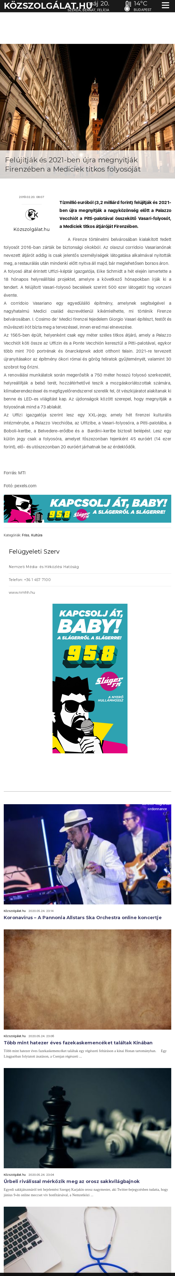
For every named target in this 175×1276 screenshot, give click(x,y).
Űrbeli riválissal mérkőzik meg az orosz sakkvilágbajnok (72, 1181)
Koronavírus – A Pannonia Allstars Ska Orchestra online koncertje (83, 917)
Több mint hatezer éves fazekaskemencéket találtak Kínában (78, 1043)
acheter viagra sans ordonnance (157, 806)
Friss (25, 535)
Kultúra (36, 535)
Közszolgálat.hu (32, 229)
